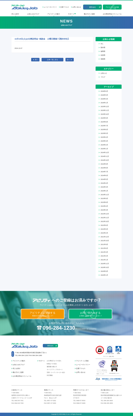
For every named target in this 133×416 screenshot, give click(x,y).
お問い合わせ (76, 7)
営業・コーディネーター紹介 (56, 372)
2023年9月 (104, 198)
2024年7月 (104, 171)
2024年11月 (105, 156)
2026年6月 (104, 91)
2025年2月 (104, 145)
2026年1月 (104, 102)
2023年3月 (104, 210)
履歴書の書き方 (52, 366)
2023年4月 (104, 206)
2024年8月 (104, 168)
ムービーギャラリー (50, 7)
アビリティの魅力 (53, 14)
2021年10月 (105, 240)
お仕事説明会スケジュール (112, 14)
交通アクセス (64, 7)
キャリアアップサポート (55, 369)
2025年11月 (105, 110)
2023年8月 (104, 202)
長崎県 (103, 59)
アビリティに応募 (112, 7)
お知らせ (104, 73)
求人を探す (15, 14)
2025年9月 (104, 118)
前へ (36, 59)
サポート (71, 14)
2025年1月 (104, 148)
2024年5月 (104, 179)
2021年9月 (104, 244)
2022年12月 (105, 214)
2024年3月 (104, 187)
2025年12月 (105, 106)
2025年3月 (104, 141)
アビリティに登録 (82, 361)
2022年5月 (104, 229)
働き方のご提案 (89, 14)
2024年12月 (105, 152)
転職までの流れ (52, 364)
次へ (68, 59)
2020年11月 (105, 263)
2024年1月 (104, 191)
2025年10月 (105, 114)
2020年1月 (104, 275)
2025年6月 (104, 129)
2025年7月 (104, 125)
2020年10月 (105, 267)
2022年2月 (104, 233)
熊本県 (103, 47)
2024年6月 (104, 175)
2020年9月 (104, 271)
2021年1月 (104, 260)
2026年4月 (104, 99)
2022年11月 (105, 217)
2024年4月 (104, 183)
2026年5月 (104, 95)
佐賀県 (103, 55)
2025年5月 (104, 133)
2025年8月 (104, 122)
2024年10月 (105, 160)
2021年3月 (104, 252)
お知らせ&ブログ (33, 14)
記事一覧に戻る (52, 59)
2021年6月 (104, 248)
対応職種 (50, 375)
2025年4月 (104, 137)
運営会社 (92, 7)
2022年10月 (105, 221)
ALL (102, 43)
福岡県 (103, 51)
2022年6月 (104, 225)
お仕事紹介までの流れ (54, 361)
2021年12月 (105, 237)
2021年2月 (104, 256)
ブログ (103, 77)
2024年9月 (104, 164)
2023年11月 (105, 194)
